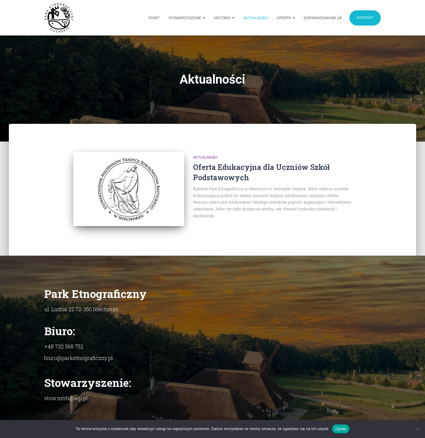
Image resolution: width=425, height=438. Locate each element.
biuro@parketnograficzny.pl (78, 357)
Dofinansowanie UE (323, 18)
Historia (224, 18)
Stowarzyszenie (187, 18)
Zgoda (340, 428)
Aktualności (255, 18)
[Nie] (418, 429)
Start (154, 18)
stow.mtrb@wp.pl (66, 398)
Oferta (286, 18)
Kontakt (365, 18)
